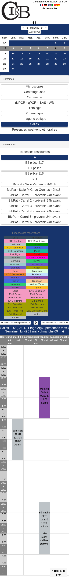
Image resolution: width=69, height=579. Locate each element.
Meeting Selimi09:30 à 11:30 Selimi (44, 395)
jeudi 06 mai (36, 340)
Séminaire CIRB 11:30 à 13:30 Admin (17, 437)
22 (56, 58)
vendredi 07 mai (44, 339)
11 (21, 53)
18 (4, 48)
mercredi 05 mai (28, 339)
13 (38, 53)
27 (38, 64)
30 (64, 64)
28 (47, 64)
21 (47, 58)
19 (4, 53)
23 (64, 58)
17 (4, 43)
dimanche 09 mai (63, 339)
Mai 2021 (34, 28)
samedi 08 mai (54, 339)
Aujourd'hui (34, 32)
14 (47, 53)
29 (56, 64)
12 (30, 53)
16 (64, 53)
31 (13, 69)
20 (4, 58)
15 (56, 53)
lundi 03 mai (9, 340)
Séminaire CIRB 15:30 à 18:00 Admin (44, 528)
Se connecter (49, 8)
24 (13, 64)
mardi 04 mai (18, 339)
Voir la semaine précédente (15, 322)
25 (21, 64)
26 (30, 64)
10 (13, 53)
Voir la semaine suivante (55, 322)
